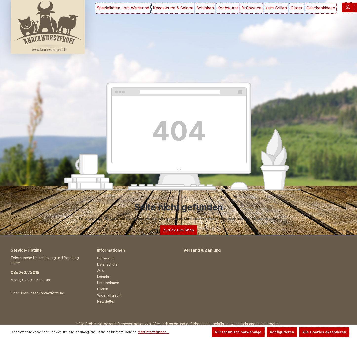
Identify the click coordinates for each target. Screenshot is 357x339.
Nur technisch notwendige (238, 332)
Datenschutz (107, 264)
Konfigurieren (282, 332)
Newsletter (106, 301)
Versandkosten (165, 324)
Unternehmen (108, 283)
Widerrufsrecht (109, 295)
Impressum (105, 258)
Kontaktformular (51, 293)
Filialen (102, 289)
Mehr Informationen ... (153, 332)
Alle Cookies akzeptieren (324, 332)
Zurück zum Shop (178, 230)
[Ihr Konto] (348, 7)
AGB (100, 270)
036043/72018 (25, 272)
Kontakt (103, 277)
